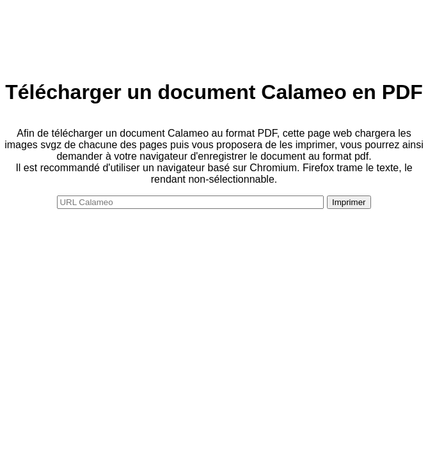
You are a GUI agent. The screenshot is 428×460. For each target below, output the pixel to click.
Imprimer (349, 202)
